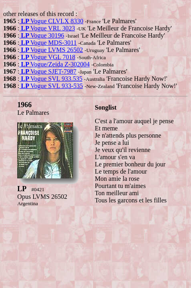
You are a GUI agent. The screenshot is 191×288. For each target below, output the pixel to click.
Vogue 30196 (41, 35)
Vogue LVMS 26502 (51, 49)
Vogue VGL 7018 (47, 57)
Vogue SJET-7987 (47, 71)
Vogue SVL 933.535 (50, 78)
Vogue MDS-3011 (48, 42)
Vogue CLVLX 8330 (51, 21)
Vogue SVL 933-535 (51, 85)
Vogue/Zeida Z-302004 (54, 64)
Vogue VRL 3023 (47, 28)
